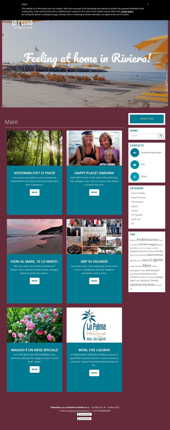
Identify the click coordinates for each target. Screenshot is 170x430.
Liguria (134, 206)
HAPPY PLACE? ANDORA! (94, 173)
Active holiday (138, 193)
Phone (138, 176)
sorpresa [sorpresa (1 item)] (152, 277)
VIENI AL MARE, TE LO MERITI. (34, 261)
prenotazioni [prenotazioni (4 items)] (152, 270)
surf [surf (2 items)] (137, 280)
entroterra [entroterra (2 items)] (150, 251)
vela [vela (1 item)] (156, 285)
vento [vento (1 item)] (160, 285)
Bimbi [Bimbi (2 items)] (136, 244)
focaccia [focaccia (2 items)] (142, 255)
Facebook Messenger (146, 153)
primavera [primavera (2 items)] (134, 274)
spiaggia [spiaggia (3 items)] (159, 277)
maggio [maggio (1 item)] (132, 266)
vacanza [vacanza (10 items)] (136, 285)
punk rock (136, 219)
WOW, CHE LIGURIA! (94, 350)
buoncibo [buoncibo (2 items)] (134, 248)
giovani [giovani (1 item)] (139, 261)
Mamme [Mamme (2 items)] (138, 266)
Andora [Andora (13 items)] (142, 240)
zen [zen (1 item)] (131, 289)
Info (137, 164)
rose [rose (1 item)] (147, 277)
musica (134, 211)
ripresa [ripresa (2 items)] (142, 277)
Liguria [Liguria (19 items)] (157, 260)
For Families (137, 215)
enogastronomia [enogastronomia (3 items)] (138, 251)
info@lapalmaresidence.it (78, 411)
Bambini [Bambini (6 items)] (154, 240)
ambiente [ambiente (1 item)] (133, 240)
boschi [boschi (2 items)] (160, 244)
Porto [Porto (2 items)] (142, 270)
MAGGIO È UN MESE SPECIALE (34, 350)
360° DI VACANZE (94, 261)
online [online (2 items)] (154, 266)
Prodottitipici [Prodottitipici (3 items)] (145, 274)
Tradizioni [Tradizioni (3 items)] (144, 280)
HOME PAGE (147, 119)
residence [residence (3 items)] (134, 277)
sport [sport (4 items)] (133, 281)
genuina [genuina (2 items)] (133, 260)
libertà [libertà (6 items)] (146, 260)
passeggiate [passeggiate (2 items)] (135, 270)
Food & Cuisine (138, 197)
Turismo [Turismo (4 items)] (154, 281)
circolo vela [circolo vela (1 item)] (142, 248)
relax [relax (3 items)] (154, 274)
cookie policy (127, 11)
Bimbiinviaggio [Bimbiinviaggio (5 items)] (148, 244)
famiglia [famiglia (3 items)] (159, 251)
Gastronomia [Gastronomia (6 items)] (155, 255)
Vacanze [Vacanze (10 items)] (148, 285)
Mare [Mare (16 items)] (147, 266)
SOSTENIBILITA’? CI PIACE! (34, 173)
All (132, 224)
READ (35, 192)
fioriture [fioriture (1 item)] (136, 255)
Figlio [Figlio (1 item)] (131, 255)
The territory (137, 202)
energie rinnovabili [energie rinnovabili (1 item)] (152, 248)
